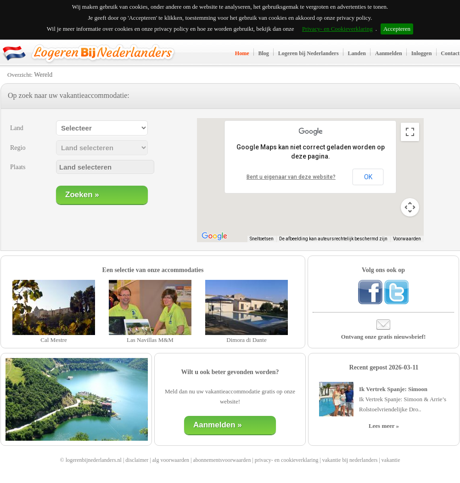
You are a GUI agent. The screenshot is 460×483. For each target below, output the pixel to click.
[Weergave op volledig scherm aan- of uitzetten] (410, 132)
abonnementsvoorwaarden (222, 460)
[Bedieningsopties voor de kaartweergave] (410, 207)
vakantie (390, 460)
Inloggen (421, 53)
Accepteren (396, 28)
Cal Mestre (53, 339)
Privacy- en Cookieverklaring (337, 28)
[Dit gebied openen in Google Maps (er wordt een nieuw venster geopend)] (214, 236)
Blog (263, 53)
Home (242, 53)
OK (368, 177)
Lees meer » (384, 425)
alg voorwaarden (170, 460)
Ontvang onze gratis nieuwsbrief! (383, 336)
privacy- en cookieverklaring (287, 460)
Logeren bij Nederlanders (308, 53)
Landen (357, 53)
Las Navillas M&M (150, 339)
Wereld (43, 74)
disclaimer (136, 460)
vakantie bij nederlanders (350, 460)
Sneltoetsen (262, 238)
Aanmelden (388, 53)
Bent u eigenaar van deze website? (291, 177)
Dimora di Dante (246, 339)
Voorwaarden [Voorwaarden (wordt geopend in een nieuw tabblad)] (407, 238)
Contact (450, 53)
